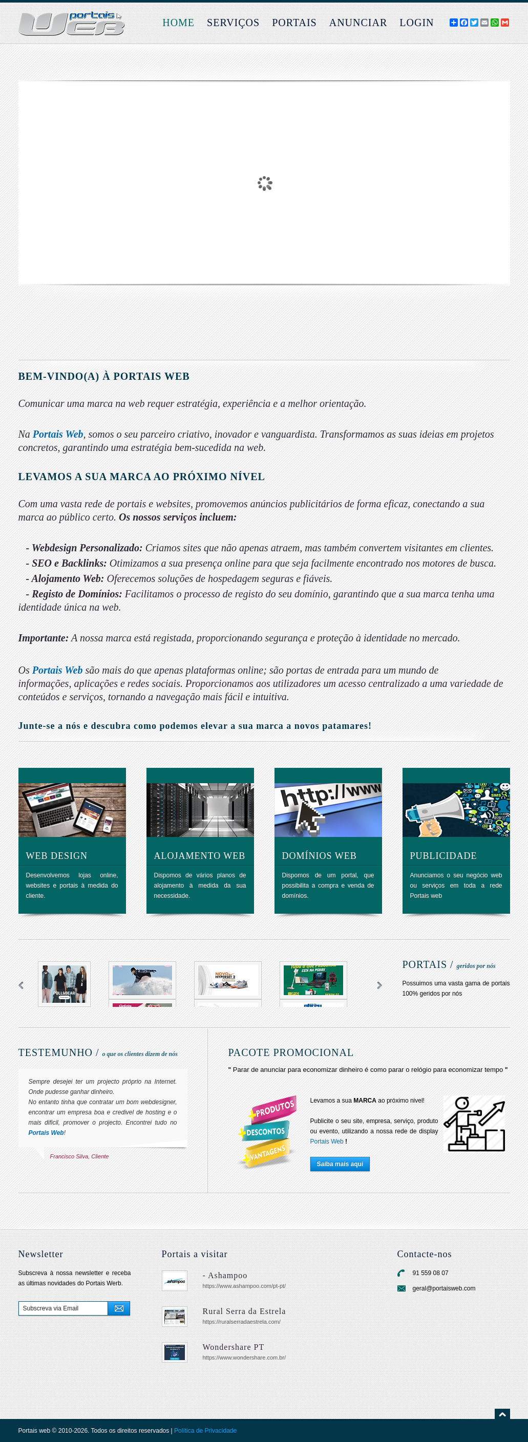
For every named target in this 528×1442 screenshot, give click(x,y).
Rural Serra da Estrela (244, 1311)
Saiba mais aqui (340, 1164)
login (416, 22)
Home (178, 22)
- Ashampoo (225, 1275)
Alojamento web (200, 856)
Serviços (233, 22)
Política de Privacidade (205, 1430)
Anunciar (358, 22)
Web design (57, 856)
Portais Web (58, 434)
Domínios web (319, 856)
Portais (294, 22)
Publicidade (443, 856)
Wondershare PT (234, 1347)
